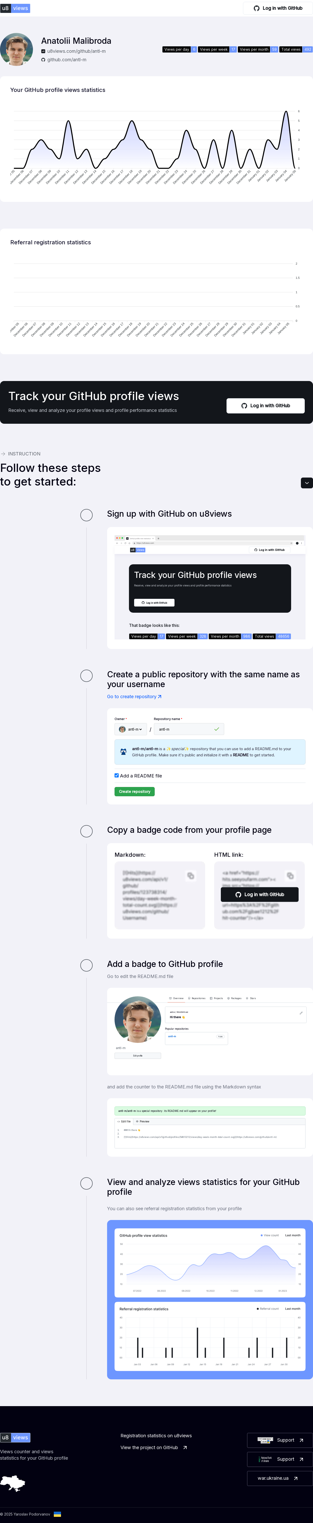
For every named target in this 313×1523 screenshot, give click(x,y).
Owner (121, 719)
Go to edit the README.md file (140, 976)
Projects (216, 998)
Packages (234, 998)
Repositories (197, 998)
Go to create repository (135, 697)
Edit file (124, 1121)
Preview (142, 1121)
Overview (176, 998)
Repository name (168, 719)
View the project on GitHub (154, 1447)
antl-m (172, 1036)
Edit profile (138, 1055)
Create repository (134, 791)
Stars (251, 998)
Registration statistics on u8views (156, 1435)
